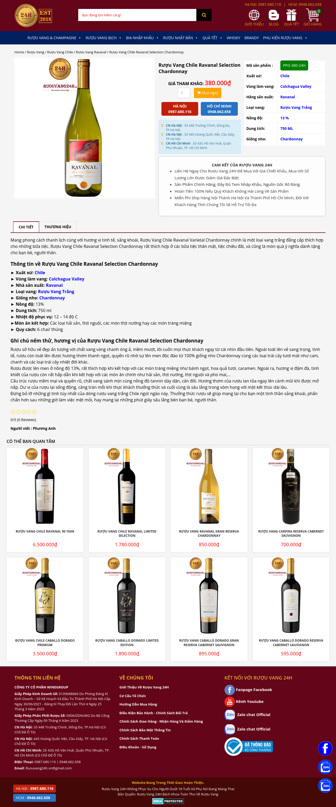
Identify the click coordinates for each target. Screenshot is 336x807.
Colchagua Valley (295, 86)
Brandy (251, 37)
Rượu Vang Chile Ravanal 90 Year (45, 531)
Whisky (233, 37)
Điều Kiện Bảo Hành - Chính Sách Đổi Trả (153, 713)
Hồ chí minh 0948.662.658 (219, 109)
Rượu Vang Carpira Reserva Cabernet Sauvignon (291, 533)
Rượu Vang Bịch (104, 37)
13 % (284, 117)
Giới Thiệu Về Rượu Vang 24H (144, 687)
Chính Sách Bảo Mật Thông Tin (145, 730)
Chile (285, 75)
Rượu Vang (35, 52)
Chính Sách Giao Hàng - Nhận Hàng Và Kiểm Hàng (161, 721)
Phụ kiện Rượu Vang (285, 37)
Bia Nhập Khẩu (142, 37)
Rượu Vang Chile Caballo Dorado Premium (45, 642)
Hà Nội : (34, 788)
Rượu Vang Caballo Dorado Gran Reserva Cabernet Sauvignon (209, 642)
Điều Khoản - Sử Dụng (137, 747)
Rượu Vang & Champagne (54, 37)
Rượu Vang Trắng (296, 107)
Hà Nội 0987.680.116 (179, 109)
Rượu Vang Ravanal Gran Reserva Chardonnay (209, 533)
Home (19, 52)
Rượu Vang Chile (60, 52)
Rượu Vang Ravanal (91, 52)
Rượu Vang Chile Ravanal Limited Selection (127, 533)
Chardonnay (291, 138)
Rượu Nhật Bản (180, 37)
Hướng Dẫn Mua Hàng (138, 704)
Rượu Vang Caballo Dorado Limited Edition (127, 642)
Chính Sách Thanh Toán (139, 738)
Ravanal (287, 96)
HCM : (33, 797)
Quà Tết (212, 37)
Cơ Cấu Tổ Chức (132, 695)
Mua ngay (207, 92)
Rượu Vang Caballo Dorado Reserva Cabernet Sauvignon (291, 642)
